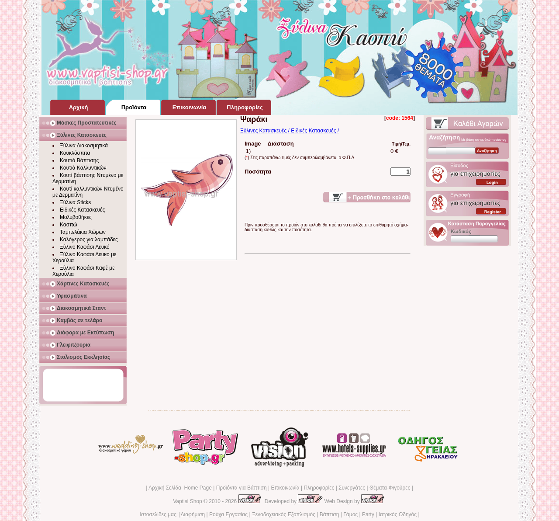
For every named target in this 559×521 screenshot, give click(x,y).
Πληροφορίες (319, 488)
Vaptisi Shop (187, 501)
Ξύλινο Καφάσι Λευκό (85, 247)
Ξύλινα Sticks (75, 202)
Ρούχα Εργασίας (228, 514)
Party (368, 514)
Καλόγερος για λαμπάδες (89, 239)
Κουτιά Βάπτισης (79, 160)
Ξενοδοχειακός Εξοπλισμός (283, 514)
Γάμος (350, 514)
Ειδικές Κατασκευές (82, 210)
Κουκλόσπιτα (75, 153)
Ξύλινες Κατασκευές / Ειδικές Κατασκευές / (289, 131)
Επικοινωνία (285, 488)
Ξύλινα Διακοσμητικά (84, 145)
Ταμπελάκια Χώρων (83, 232)
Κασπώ (68, 225)
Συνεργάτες (351, 488)
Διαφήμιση (192, 514)
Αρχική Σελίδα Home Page (180, 488)
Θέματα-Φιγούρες (389, 488)
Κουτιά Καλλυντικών (83, 168)
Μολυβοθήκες (76, 217)
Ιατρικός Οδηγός (398, 514)
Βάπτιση (329, 514)
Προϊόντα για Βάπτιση (241, 488)
